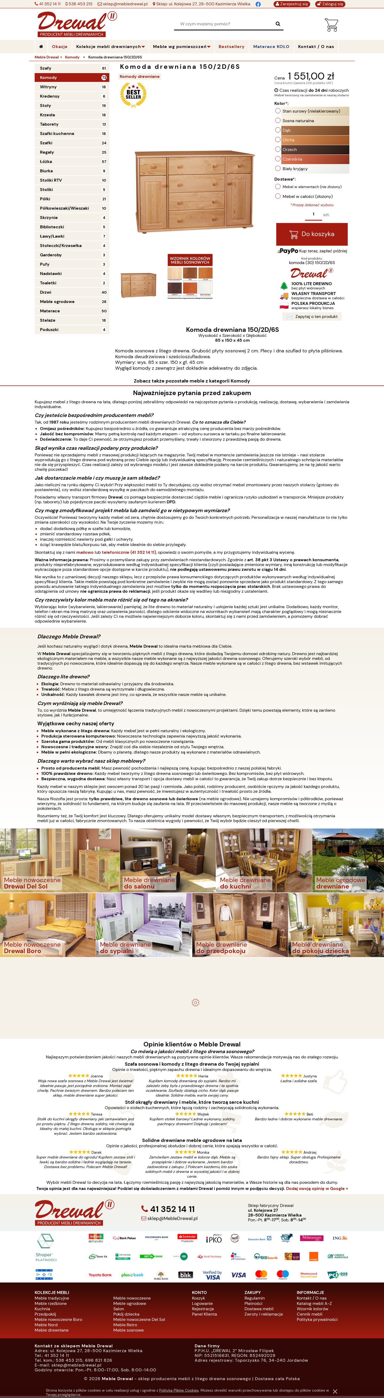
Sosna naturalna (298, 121)
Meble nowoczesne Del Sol (139, 1321)
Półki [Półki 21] (45, 199)
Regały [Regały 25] (47, 152)
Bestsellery (232, 46)
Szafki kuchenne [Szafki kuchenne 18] (57, 133)
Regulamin (255, 1300)
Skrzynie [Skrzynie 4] (49, 217)
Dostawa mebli (259, 1310)
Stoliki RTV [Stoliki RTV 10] (51, 180)
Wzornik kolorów (312, 1310)
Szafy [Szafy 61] (45, 68)
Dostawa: (285, 180)
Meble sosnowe (128, 1332)
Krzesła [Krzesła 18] (47, 115)
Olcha (288, 141)
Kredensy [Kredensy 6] (50, 96)
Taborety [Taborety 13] (49, 124)
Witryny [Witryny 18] (48, 87)
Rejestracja (203, 1310)
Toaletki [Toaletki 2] (48, 283)
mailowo (85, 554)
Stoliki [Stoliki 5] (46, 189)
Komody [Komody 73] (48, 77)
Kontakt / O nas (312, 1300)
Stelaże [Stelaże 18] (47, 320)
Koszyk (198, 1300)
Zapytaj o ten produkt (312, 318)
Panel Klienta (204, 1316)
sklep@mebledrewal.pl (125, 4)
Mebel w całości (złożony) (308, 197)
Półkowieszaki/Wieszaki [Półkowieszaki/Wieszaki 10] (64, 208)
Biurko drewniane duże (192, 1030)
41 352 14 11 (49, 4)
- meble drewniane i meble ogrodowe (192, 968)
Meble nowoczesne (132, 1300)
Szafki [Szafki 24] (46, 143)
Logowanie (202, 1305)
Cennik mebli (309, 1316)
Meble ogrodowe (129, 1305)
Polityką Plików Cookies (179, 1390)
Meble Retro (125, 1326)
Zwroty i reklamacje (264, 1316)
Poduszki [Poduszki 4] (49, 329)
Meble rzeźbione (51, 1305)
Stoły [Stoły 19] (45, 105)
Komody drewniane (141, 76)
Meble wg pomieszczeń (180, 46)
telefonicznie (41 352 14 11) (129, 554)
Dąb (287, 131)
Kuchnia (42, 1310)
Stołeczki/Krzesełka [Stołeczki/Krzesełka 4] (61, 245)
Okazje (60, 46)
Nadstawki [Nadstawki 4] (51, 273)
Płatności (253, 1305)
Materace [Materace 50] (50, 311)
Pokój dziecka (126, 1316)
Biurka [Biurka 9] (46, 171)
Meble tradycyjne (52, 1300)
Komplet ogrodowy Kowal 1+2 (192, 982)
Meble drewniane (52, 1332)
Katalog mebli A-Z (314, 1305)
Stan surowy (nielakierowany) (311, 112)
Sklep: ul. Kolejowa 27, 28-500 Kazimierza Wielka (202, 4)
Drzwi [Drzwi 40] (45, 292)
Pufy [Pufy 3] (45, 264)
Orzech (290, 150)
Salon (118, 1310)
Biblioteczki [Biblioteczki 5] (52, 227)
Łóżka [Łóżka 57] (46, 161)
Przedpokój (45, 1316)
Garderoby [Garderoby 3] (51, 255)
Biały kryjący (295, 169)
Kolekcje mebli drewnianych (108, 46)
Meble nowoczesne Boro (58, 1321)
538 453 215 (80, 4)
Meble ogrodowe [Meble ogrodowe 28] (57, 301)
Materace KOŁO (271, 46)
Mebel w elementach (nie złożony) (312, 187)
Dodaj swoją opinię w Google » (317, 1190)
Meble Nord (46, 1326)
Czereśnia (292, 160)
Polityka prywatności (317, 1321)
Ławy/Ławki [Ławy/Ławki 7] (52, 236)
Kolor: (281, 104)
